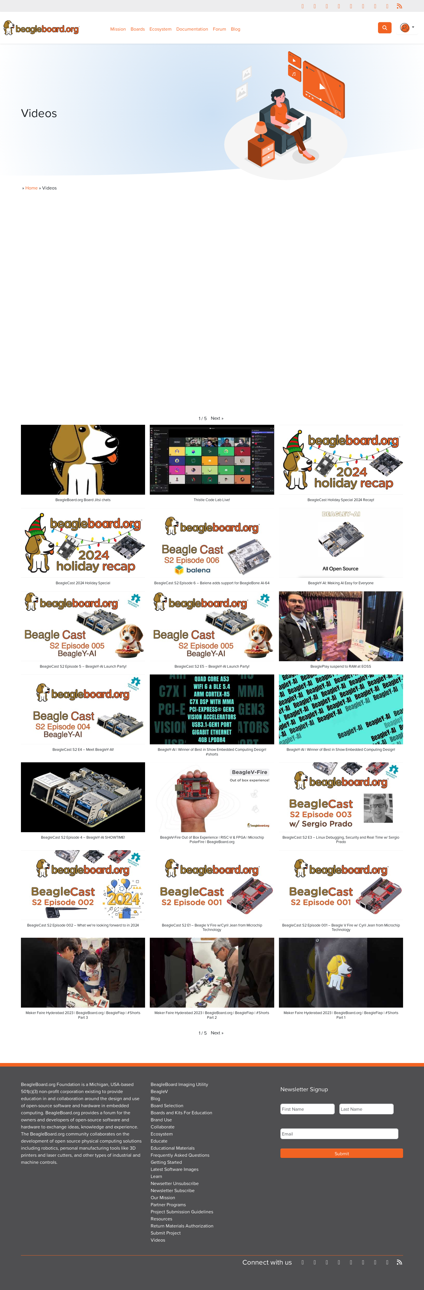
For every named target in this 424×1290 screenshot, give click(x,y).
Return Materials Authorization (182, 1225)
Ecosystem (160, 29)
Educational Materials (173, 1148)
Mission (118, 29)
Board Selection (167, 1105)
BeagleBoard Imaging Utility (179, 1084)
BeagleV (159, 1091)
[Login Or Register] (407, 27)
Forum (219, 29)
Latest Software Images (174, 1169)
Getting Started (166, 1162)
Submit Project (166, 1233)
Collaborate (163, 1126)
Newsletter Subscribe (173, 1190)
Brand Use (161, 1119)
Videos (158, 1240)
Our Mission (163, 1197)
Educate (159, 1141)
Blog (235, 29)
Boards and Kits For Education (181, 1112)
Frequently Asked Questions (180, 1155)
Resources (161, 1218)
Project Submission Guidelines (182, 1211)
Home (31, 188)
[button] (217, 418)
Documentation (192, 29)
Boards (138, 29)
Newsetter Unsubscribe (175, 1183)
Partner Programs (168, 1204)
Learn (156, 1176)
